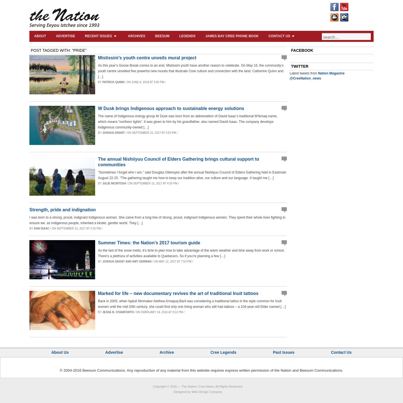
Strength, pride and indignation (62, 209)
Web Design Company (207, 391)
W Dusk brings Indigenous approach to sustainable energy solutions (171, 108)
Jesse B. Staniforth (118, 312)
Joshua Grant (113, 132)
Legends (187, 36)
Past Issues (283, 352)
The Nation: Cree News (198, 386)
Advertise (65, 36)
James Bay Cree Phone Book (232, 36)
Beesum (162, 36)
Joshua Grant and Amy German (126, 261)
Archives (136, 36)
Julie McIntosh (114, 183)
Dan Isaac (42, 228)
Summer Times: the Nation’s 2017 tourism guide (149, 242)
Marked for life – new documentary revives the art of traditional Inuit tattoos (178, 293)
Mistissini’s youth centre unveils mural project (147, 57)
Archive (167, 352)
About (40, 36)
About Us (60, 352)
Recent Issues (101, 36)
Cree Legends (223, 352)
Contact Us (282, 36)
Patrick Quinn (113, 82)
